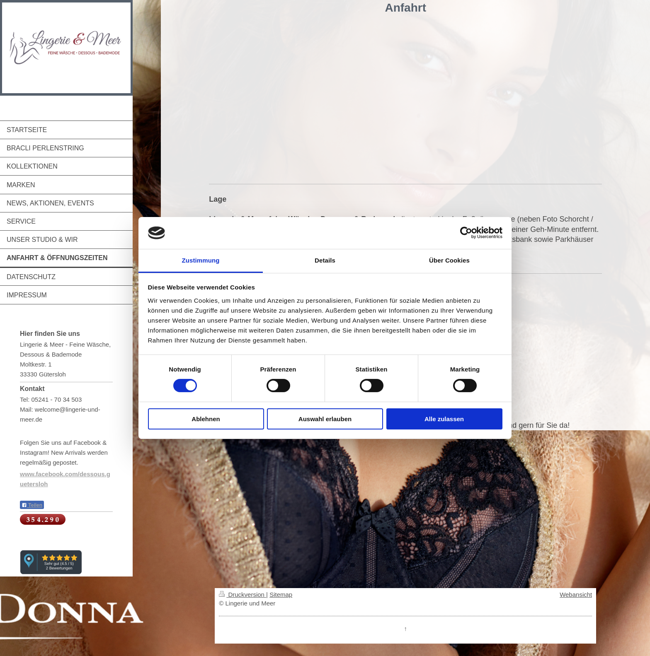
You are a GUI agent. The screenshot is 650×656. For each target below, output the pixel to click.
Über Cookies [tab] (449, 260)
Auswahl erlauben (325, 418)
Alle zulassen (444, 418)
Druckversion (242, 594)
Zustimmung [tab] (201, 260)
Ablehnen (206, 418)
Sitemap (280, 594)
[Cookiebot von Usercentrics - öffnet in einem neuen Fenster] (466, 233)
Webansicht (576, 594)
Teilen (32, 505)
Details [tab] (325, 260)
